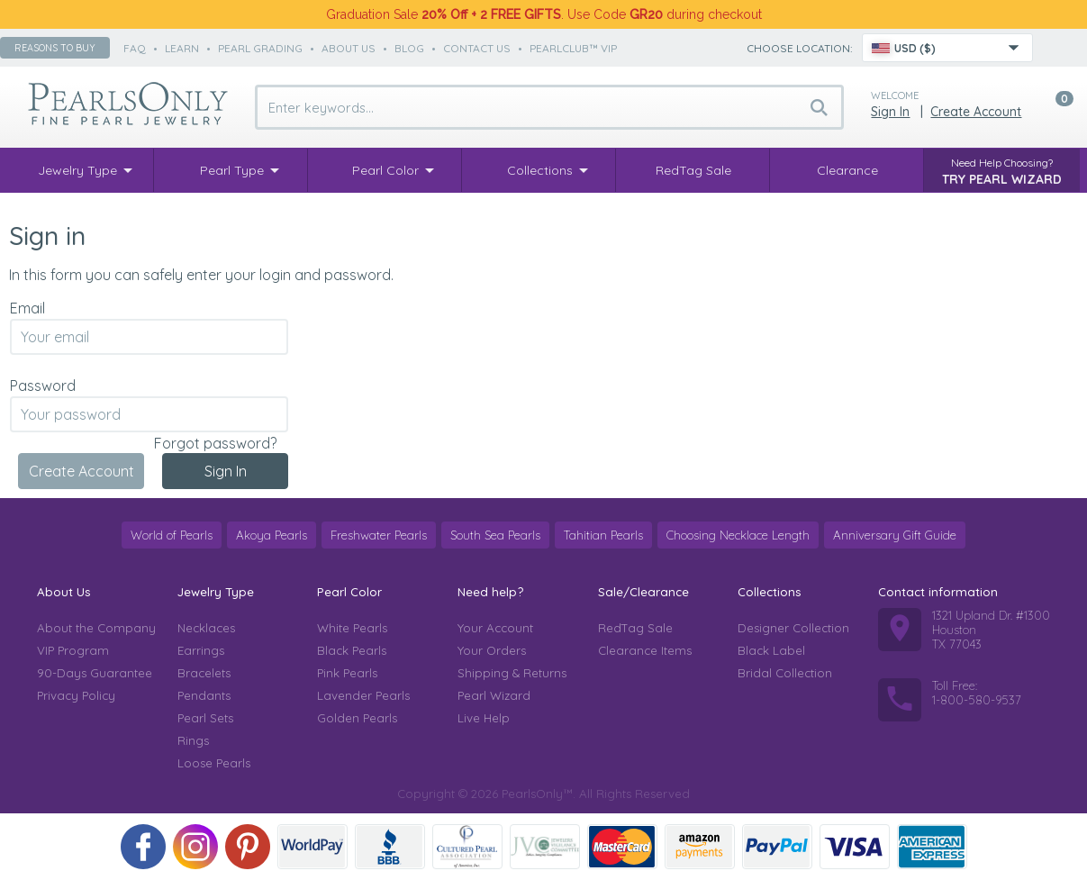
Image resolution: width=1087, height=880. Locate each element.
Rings (193, 740)
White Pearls (352, 628)
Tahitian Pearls (603, 535)
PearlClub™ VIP (573, 48)
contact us (477, 48)
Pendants (204, 695)
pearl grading (260, 48)
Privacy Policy (76, 695)
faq (134, 48)
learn (182, 48)
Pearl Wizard (493, 695)
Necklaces (206, 628)
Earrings (200, 650)
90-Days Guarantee (94, 673)
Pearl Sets (205, 718)
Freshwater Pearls (379, 535)
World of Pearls (172, 535)
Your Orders (491, 650)
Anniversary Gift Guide (894, 535)
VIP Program (73, 650)
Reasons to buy (54, 47)
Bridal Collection (785, 673)
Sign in (890, 112)
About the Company (96, 628)
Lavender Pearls (363, 695)
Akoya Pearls (271, 535)
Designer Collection (793, 628)
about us (349, 48)
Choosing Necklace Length (738, 535)
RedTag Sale (635, 628)
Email (27, 308)
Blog (409, 48)
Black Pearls (351, 650)
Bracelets (204, 673)
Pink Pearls (347, 673)
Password (43, 385)
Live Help (483, 718)
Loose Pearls (213, 763)
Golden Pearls (357, 718)
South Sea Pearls (495, 535)
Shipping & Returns (511, 673)
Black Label (771, 650)
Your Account (495, 628)
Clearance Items (645, 650)
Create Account (975, 112)
